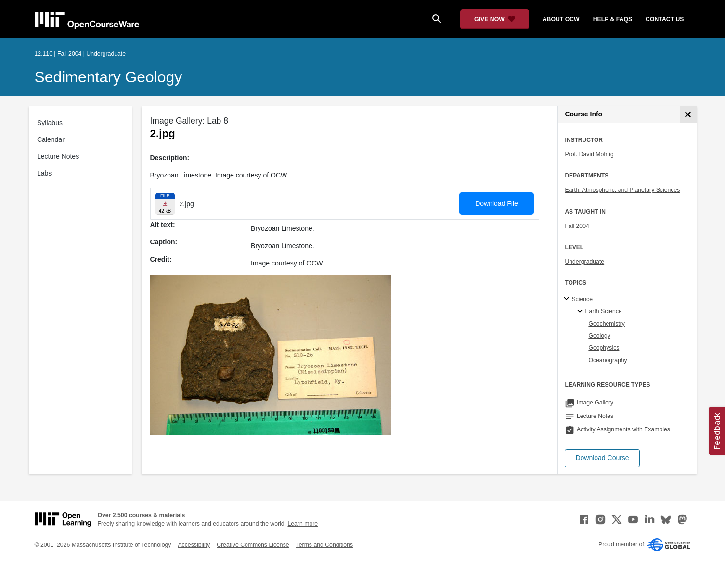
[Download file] (165, 204)
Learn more (302, 523)
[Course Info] (688, 114)
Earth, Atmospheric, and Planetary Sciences (622, 190)
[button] (602, 458)
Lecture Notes (58, 156)
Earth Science (603, 311)
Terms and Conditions (324, 545)
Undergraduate (584, 261)
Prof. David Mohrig (589, 154)
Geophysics (603, 347)
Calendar (51, 139)
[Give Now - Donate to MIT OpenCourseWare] (494, 19)
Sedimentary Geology (108, 77)
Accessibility (194, 545)
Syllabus (50, 122)
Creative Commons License (253, 545)
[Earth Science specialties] (581, 311)
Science (582, 299)
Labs (44, 173)
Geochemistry (606, 323)
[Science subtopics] (567, 299)
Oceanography (607, 360)
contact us (665, 19)
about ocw (561, 19)
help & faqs (612, 19)
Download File (496, 203)
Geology (599, 335)
